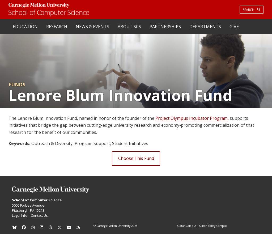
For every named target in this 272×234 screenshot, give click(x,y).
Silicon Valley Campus (213, 226)
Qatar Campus (186, 226)
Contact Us (39, 215)
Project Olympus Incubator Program (191, 118)
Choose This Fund (136, 158)
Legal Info (19, 215)
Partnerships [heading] (165, 26)
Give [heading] (234, 26)
